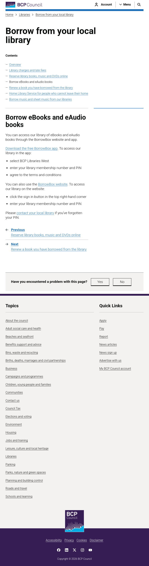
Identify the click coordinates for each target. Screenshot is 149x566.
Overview (15, 64)
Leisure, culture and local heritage (27, 448)
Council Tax (13, 408)
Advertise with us (110, 360)
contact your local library (35, 213)
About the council (17, 320)
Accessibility (54, 540)
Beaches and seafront (20, 336)
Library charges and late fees (27, 70)
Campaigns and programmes (24, 376)
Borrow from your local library (55, 14)
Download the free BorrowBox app (32, 148)
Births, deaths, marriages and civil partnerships (36, 360)
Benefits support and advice (23, 344)
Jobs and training (17, 440)
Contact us (12, 400)
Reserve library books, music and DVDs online (38, 76)
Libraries (24, 14)
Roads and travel (16, 488)
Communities (14, 392)
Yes (100, 282)
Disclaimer (96, 540)
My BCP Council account (115, 368)
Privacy (69, 540)
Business (11, 368)
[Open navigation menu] (125, 4)
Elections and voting (18, 416)
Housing (11, 432)
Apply (103, 320)
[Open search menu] (139, 4)
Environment (14, 424)
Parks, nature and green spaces (26, 472)
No (122, 282)
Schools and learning (19, 496)
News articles (108, 344)
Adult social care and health (23, 328)
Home (9, 14)
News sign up (108, 352)
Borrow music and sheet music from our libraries (40, 99)
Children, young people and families (28, 384)
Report (103, 336)
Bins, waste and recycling (22, 352)
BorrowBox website (52, 184)
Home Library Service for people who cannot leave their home (48, 93)
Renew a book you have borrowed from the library (41, 87)
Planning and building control (24, 480)
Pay (101, 328)
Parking (10, 464)
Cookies (82, 540)
